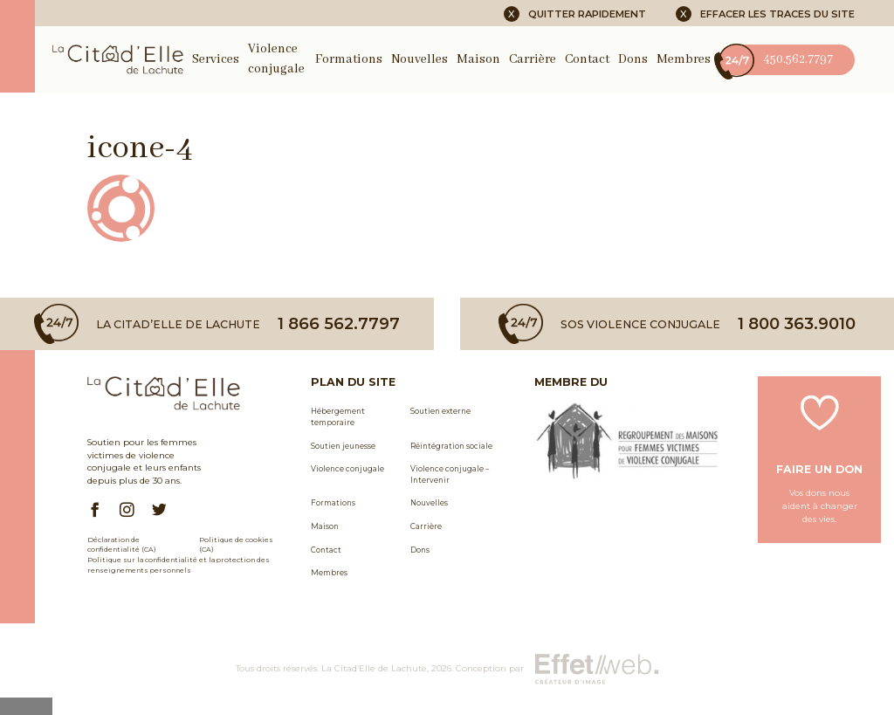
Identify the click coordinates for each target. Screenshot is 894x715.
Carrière (532, 59)
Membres (684, 59)
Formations (348, 59)
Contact (587, 59)
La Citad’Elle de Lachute (374, 668)
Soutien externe (440, 411)
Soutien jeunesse (343, 446)
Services (215, 59)
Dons (633, 59)
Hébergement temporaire (338, 417)
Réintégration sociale (451, 446)
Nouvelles (419, 59)
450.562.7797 (776, 60)
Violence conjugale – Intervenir (449, 474)
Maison (478, 59)
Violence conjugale (347, 468)
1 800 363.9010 (797, 324)
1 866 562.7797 (339, 324)
